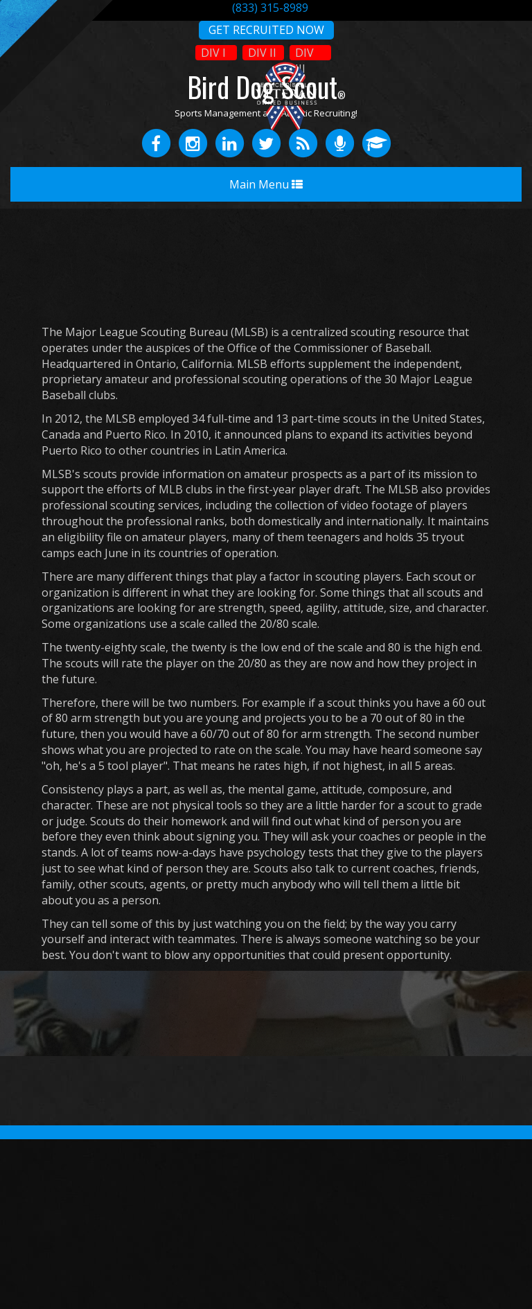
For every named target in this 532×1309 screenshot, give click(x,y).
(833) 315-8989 (270, 7)
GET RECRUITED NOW (266, 29)
